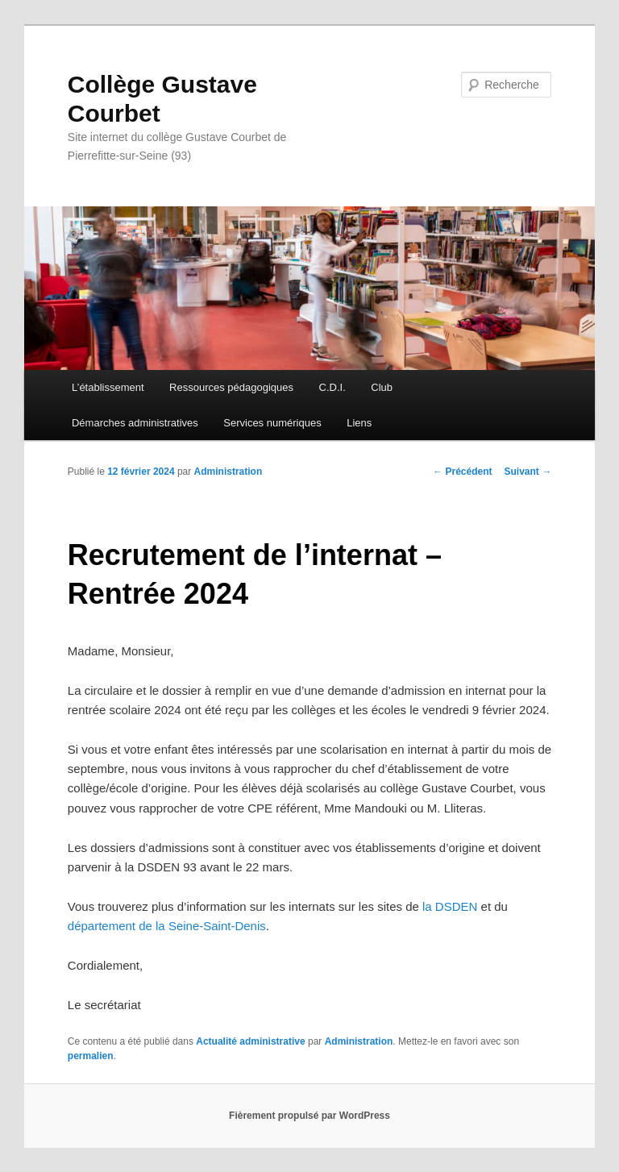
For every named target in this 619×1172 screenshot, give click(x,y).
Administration (228, 471)
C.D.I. (332, 387)
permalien (91, 1056)
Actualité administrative (250, 1041)
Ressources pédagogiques (231, 387)
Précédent (462, 471)
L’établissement (108, 387)
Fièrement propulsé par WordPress (309, 1115)
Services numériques (272, 423)
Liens (359, 423)
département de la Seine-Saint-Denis (167, 926)
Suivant (528, 471)
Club (382, 387)
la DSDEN (449, 906)
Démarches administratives (135, 423)
